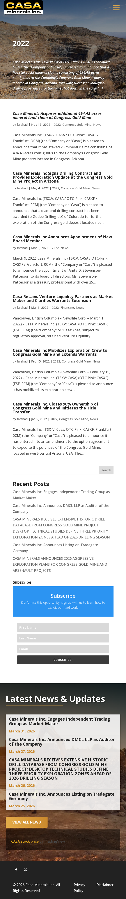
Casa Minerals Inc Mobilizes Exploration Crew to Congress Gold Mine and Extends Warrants (60, 352)
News (97, 124)
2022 (57, 124)
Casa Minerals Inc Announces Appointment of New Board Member (62, 238)
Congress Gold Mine (76, 124)
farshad (22, 124)
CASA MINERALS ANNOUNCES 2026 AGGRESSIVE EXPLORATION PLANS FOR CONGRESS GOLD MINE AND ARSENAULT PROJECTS (60, 564)
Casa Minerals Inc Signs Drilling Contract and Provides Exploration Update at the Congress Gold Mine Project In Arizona (63, 177)
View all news (26, 822)
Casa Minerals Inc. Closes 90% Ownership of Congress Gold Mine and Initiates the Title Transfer (55, 408)
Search (106, 470)
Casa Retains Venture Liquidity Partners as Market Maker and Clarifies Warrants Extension (63, 298)
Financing (67, 307)
